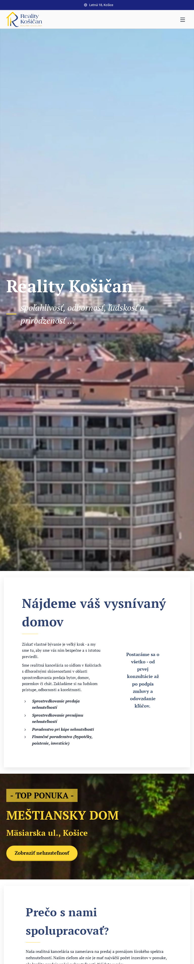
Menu (182, 19)
